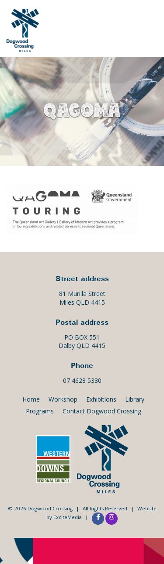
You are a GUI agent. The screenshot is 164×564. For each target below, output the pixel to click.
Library (134, 399)
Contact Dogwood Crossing (102, 411)
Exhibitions (101, 399)
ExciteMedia (67, 517)
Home (31, 399)
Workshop (63, 399)
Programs (40, 411)
